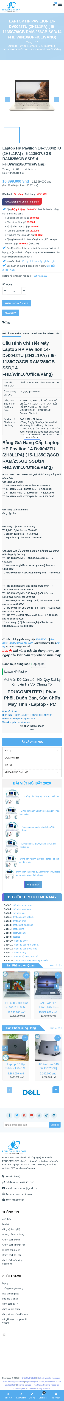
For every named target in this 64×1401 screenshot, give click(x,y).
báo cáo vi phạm (10, 1301)
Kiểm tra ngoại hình (22, 905)
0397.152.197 (24, 1182)
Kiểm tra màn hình (22, 909)
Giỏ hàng (43, 1395)
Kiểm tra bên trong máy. (25, 948)
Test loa (16, 937)
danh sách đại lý (10, 1307)
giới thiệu (6, 1222)
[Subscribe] (40, 1125)
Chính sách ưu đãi (11, 1242)
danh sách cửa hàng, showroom (12, 1265)
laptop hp (39, 664)
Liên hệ (32, 1395)
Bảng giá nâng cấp (34, 333)
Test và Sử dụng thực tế (26, 956)
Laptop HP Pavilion (16, 671)
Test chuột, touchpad (23, 925)
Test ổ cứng (18, 929)
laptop (8, 750)
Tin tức (8, 765)
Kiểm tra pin (19, 913)
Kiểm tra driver (21, 940)
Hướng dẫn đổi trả (11, 1253)
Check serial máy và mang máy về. (31, 960)
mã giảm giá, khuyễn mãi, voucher (15, 1324)
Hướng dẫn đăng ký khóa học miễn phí (41, 796)
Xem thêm (32, 437)
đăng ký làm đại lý (11, 1232)
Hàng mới (8, 1395)
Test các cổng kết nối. (23, 917)
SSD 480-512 (42, 639)
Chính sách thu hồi (11, 1258)
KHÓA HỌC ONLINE (16, 772)
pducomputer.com (21, 1194)
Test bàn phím (20, 921)
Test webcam (19, 933)
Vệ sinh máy (20, 952)
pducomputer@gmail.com (22, 1188)
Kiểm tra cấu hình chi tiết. (26, 944)
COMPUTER (12, 757)
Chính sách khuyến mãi (13, 1247)
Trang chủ (31, 42)
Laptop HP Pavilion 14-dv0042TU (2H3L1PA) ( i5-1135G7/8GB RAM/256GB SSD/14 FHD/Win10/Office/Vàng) (32, 47)
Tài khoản (56, 1395)
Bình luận (53, 333)
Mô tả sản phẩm (11, 333)
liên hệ (5, 1227)
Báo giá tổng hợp (10, 1296)
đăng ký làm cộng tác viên (15, 1317)
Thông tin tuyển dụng (12, 1291)
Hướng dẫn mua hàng (13, 1237)
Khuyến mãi (21, 1395)
